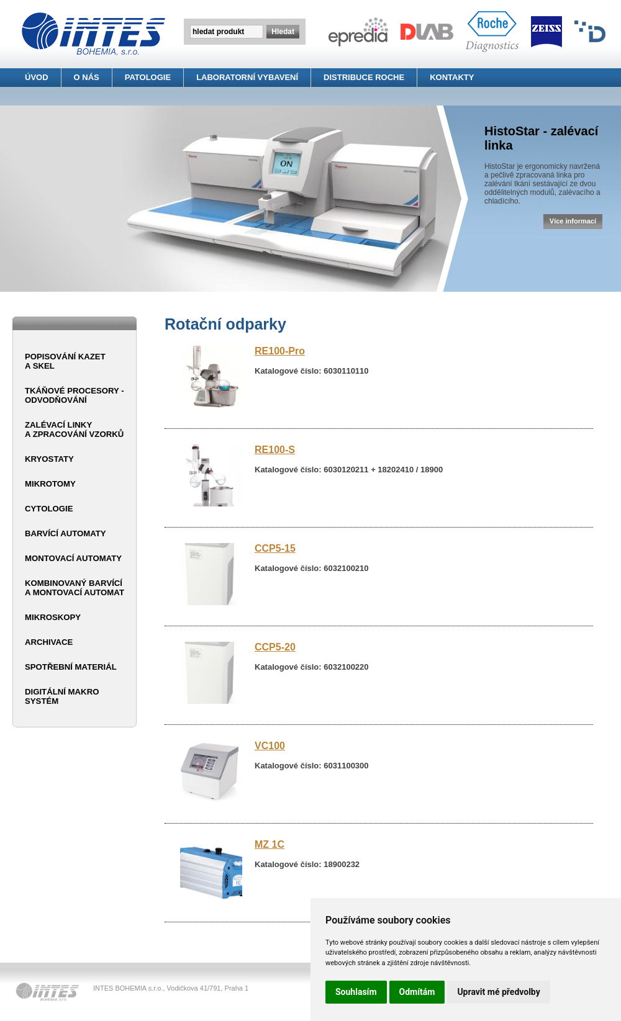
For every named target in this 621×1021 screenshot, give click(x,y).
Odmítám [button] (417, 992)
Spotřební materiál (71, 667)
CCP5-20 (275, 647)
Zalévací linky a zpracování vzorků (74, 429)
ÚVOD (36, 77)
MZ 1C (269, 844)
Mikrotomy (50, 483)
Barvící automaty (65, 533)
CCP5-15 (275, 548)
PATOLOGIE (148, 77)
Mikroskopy (53, 617)
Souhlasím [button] (356, 992)
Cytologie (49, 508)
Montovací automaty (73, 558)
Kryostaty (49, 459)
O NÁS (86, 77)
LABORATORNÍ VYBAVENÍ (247, 77)
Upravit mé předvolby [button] (498, 992)
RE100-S (275, 449)
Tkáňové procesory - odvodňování (74, 395)
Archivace (49, 642)
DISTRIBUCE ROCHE (364, 77)
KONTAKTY (452, 77)
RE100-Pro (280, 351)
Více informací (573, 221)
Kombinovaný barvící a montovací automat (74, 587)
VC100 (270, 745)
